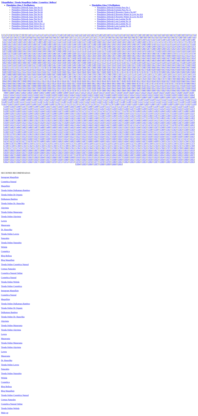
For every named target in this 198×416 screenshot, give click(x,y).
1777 (48, 148)
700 (69, 74)
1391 (36, 120)
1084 (132, 97)
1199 (36, 106)
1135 (46, 102)
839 (178, 81)
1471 (132, 125)
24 (84, 35)
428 (74, 58)
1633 (144, 136)
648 (4, 72)
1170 (58, 104)
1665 (144, 139)
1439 (132, 123)
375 (4, 56)
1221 (168, 106)
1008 (59, 93)
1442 (150, 123)
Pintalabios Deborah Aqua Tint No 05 (27, 14)
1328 (42, 116)
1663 (132, 139)
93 (161, 37)
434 (104, 58)
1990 (174, 162)
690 (19, 74)
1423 (36, 123)
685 (188, 72)
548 (89, 65)
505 (69, 63)
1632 (138, 136)
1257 (192, 109)
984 (123, 90)
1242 (102, 109)
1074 (72, 97)
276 (94, 49)
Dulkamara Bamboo (9, 199)
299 (14, 51)
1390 (30, 120)
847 (24, 83)
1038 (48, 95)
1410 (150, 120)
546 (79, 65)
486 (168, 60)
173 (163, 42)
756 (153, 76)
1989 (168, 162)
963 (19, 90)
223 (24, 46)
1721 (96, 143)
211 (158, 44)
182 (14, 44)
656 (44, 72)
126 (123, 39)
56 (15, 37)
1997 (96, 164)
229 (54, 46)
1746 (54, 146)
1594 (102, 134)
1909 (72, 157)
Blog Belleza (6, 256)
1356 (18, 118)
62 (39, 37)
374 (193, 53)
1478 (174, 125)
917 (178, 86)
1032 (12, 95)
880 (188, 83)
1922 (150, 157)
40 (148, 35)
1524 (66, 129)
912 (153, 86)
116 (74, 39)
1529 (96, 129)
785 (104, 79)
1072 (60, 97)
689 (14, 74)
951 (153, 88)
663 (79, 72)
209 (148, 44)
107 (29, 39)
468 (79, 60)
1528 (90, 129)
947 (133, 88)
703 (84, 74)
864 (108, 83)
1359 (36, 118)
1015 (101, 93)
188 (44, 44)
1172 (69, 104)
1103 (52, 99)
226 (39, 46)
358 (113, 53)
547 (84, 65)
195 (79, 44)
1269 (72, 111)
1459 (60, 125)
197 (89, 44)
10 (29, 35)
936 (79, 88)
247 (143, 46)
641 (163, 69)
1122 (164, 99)
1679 (36, 141)
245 (133, 46)
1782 (78, 148)
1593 (96, 134)
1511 (180, 127)
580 (54, 67)
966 (34, 90)
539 (44, 65)
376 (9, 56)
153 (64, 42)
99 (185, 37)
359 (118, 53)
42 (155, 35)
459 (34, 60)
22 (77, 35)
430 (84, 58)
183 (19, 44)
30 (108, 35)
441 (138, 58)
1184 (140, 104)
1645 (24, 139)
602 (163, 67)
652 (24, 72)
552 (108, 65)
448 (173, 58)
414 (4, 58)
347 (59, 53)
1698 (150, 141)
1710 (30, 143)
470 (89, 60)
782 (89, 79)
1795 (156, 148)
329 (163, 51)
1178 (105, 104)
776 (59, 79)
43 (159, 35)
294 (183, 49)
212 (163, 44)
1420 (18, 123)
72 (78, 37)
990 (153, 90)
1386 (6, 120)
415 (9, 58)
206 (133, 44)
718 (158, 74)
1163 (16, 104)
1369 (96, 118)
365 (148, 53)
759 (168, 76)
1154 (158, 102)
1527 (84, 129)
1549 (24, 132)
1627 (108, 136)
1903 (36, 157)
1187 (158, 104)
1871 (36, 155)
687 (4, 74)
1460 (66, 125)
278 (104, 49)
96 (173, 37)
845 (14, 83)
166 (128, 42)
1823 (132, 150)
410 (178, 56)
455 (14, 60)
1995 (84, 164)
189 (49, 44)
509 (89, 63)
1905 (48, 157)
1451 (12, 125)
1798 (174, 148)
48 (179, 35)
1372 (114, 118)
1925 (168, 157)
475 (113, 60)
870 (138, 83)
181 (9, 44)
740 (74, 76)
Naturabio (5, 238)
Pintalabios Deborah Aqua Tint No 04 (27, 12)
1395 (60, 120)
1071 (54, 97)
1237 (72, 109)
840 (183, 81)
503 (59, 63)
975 (79, 90)
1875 (60, 155)
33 (120, 35)
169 (143, 42)
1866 (6, 155)
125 (118, 39)
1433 (96, 123)
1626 (102, 136)
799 (173, 79)
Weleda (4, 247)
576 (34, 67)
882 (4, 86)
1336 (90, 116)
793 (143, 79)
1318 (174, 113)
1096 (10, 99)
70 (70, 37)
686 (193, 72)
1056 (156, 95)
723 (183, 74)
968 (44, 90)
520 (143, 63)
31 (112, 35)
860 (89, 83)
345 (49, 53)
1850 (102, 153)
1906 (54, 157)
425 (59, 58)
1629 (120, 136)
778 (69, 79)
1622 (78, 136)
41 (151, 35)
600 (153, 67)
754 (143, 76)
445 (158, 58)
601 (158, 67)
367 (158, 53)
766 (9, 79)
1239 (84, 109)
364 (143, 53)
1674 (6, 141)
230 (59, 46)
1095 (4, 99)
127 (128, 39)
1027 (173, 93)
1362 (54, 118)
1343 (132, 116)
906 (123, 86)
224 (29, 46)
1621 (72, 136)
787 (113, 79)
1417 (192, 120)
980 (104, 90)
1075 (78, 97)
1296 (42, 113)
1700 (162, 141)
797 (163, 79)
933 (64, 88)
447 (168, 58)
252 (168, 46)
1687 (84, 141)
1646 (30, 139)
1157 (176, 102)
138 (183, 39)
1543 (180, 129)
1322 (6, 116)
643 (173, 69)
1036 (36, 95)
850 (39, 83)
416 (14, 58)
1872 (42, 155)
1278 (126, 111)
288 (153, 49)
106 (24, 39)
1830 (174, 150)
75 (90, 37)
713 (133, 74)
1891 (156, 155)
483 (153, 60)
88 (141, 37)
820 (84, 81)
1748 (66, 146)
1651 (60, 139)
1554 (54, 132)
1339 (108, 116)
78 (102, 37)
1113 (111, 99)
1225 (192, 106)
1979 (108, 162)
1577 (192, 132)
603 (168, 67)
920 (193, 86)
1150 (135, 102)
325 (143, 51)
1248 (138, 109)
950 (148, 88)
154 (69, 42)
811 (39, 81)
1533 (120, 129)
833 (148, 81)
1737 (192, 143)
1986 (150, 162)
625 (84, 69)
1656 (90, 139)
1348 (162, 116)
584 (74, 67)
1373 (120, 118)
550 (99, 65)
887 (29, 86)
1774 (30, 148)
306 (49, 51)
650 (14, 72)
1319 (180, 113)
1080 (108, 97)
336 (4, 53)
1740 (18, 146)
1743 (36, 146)
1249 (144, 109)
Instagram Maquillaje (10, 177)
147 (34, 42)
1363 (60, 118)
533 (14, 65)
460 (39, 60)
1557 (72, 132)
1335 (84, 116)
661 (69, 72)
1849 (96, 153)
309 (64, 51)
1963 (12, 162)
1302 (78, 113)
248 (148, 46)
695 (44, 74)
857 (74, 83)
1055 (150, 95)
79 (106, 37)
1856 (138, 153)
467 (74, 60)
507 (79, 63)
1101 (40, 99)
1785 (96, 148)
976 (84, 90)
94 (165, 37)
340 (24, 53)
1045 (90, 95)
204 (123, 44)
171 (153, 42)
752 (133, 76)
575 (29, 67)
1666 (150, 139)
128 (133, 39)
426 (64, 58)
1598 (126, 134)
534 (19, 65)
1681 (48, 141)
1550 (30, 132)
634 (128, 69)
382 (39, 56)
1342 (126, 116)
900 (94, 86)
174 (168, 42)
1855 (132, 153)
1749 (72, 146)
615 (34, 69)
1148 (123, 102)
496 (24, 63)
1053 (138, 95)
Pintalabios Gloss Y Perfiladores (20, 5)
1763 (156, 146)
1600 (138, 134)
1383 (180, 118)
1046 (96, 95)
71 (74, 37)
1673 (192, 139)
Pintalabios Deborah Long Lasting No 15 (114, 24)
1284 (162, 111)
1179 (111, 104)
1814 (78, 150)
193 (69, 44)
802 (188, 79)
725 (193, 74)
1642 (6, 139)
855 (64, 83)
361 (128, 53)
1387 (12, 120)
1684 (66, 141)
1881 (96, 155)
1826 (150, 150)
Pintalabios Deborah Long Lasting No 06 (114, 19)
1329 (48, 116)
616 (39, 69)
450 (183, 58)
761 (178, 76)
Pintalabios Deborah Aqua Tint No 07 (27, 19)
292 (173, 49)
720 (168, 74)
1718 (78, 143)
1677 (24, 141)
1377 (144, 118)
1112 (105, 99)
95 (169, 37)
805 (9, 81)
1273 (96, 111)
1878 (78, 155)
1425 (48, 123)
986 (133, 90)
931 (54, 88)
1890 (150, 155)
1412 (162, 120)
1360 (42, 118)
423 (49, 58)
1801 (192, 148)
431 (89, 58)
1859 (156, 153)
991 (158, 90)
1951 (132, 160)
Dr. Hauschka (6, 230)
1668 (162, 139)
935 (74, 88)
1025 (161, 93)
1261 (24, 111)
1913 (96, 157)
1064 (12, 97)
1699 (156, 141)
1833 (192, 150)
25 (88, 35)
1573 (168, 132)
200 (104, 44)
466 (69, 60)
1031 (6, 95)
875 (163, 83)
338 (14, 53)
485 (163, 60)
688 (9, 74)
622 (69, 69)
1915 (108, 157)
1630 (126, 136)
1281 (144, 111)
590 (104, 67)
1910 (78, 157)
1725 (120, 143)
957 (183, 88)
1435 (108, 123)
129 (138, 39)
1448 (186, 123)
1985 (144, 162)
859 (84, 83)
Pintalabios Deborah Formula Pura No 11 (114, 10)
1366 (78, 118)
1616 (42, 136)
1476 (162, 125)
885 (19, 86)
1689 (96, 141)
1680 (42, 141)
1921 (144, 157)
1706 (6, 143)
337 (9, 53)
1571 (156, 132)
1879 (84, 155)
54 (7, 37)
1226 (6, 109)
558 (138, 65)
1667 (156, 139)
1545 (192, 129)
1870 (30, 155)
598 (143, 67)
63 (43, 37)
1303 (84, 113)
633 (123, 69)
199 (99, 44)
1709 (24, 143)
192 (64, 44)
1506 (150, 127)
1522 (54, 129)
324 (138, 51)
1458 (54, 125)
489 (183, 60)
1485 (24, 127)
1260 (18, 111)
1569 (144, 132)
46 (171, 35)
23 (80, 35)
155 (74, 42)
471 (94, 60)
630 (108, 69)
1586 (54, 134)
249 (153, 46)
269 (59, 49)
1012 (83, 93)
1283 (156, 111)
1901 (24, 157)
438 (123, 58)
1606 (174, 134)
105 (19, 39)
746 (104, 76)
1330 (54, 116)
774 (49, 79)
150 (49, 42)
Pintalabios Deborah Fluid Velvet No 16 (28, 28)
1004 (35, 93)
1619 (60, 136)
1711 (36, 143)
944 (118, 88)
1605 (168, 134)
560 (148, 65)
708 (109, 74)
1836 (18, 153)
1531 (108, 129)
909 (138, 86)
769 (24, 79)
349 (69, 53)
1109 (88, 99)
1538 (150, 129)
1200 (42, 106)
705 (94, 74)
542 (59, 65)
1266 (54, 111)
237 (94, 46)
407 (163, 56)
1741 (24, 146)
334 (188, 51)
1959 (180, 160)
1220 (162, 106)
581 (59, 67)
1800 (186, 148)
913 (158, 86)
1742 (30, 146)
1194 (6, 106)
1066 (24, 97)
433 (99, 58)
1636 (162, 136)
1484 (18, 127)
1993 (192, 162)
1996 (90, 164)
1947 (108, 160)
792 (138, 79)
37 (136, 35)
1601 (144, 134)
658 (54, 72)
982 (113, 90)
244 (128, 46)
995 (178, 90)
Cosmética (5, 251)
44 (163, 35)
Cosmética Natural (8, 182)
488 (178, 60)
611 (14, 69)
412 (188, 56)
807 (19, 81)
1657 (96, 139)
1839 (36, 153)
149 (44, 42)
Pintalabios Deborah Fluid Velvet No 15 (28, 26)
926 (29, 88)
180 (4, 44)
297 (4, 51)
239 (104, 46)
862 (99, 83)
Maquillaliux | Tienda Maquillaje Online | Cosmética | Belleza (29, 2)
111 (49, 39)
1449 (192, 123)
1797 (168, 148)
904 (113, 86)
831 (138, 81)
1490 (54, 127)
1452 (18, 125)
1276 (114, 111)
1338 (102, 116)
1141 (81, 102)
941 (104, 88)
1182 (129, 104)
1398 (78, 120)
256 (188, 46)
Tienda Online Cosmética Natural (15, 264)
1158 (182, 102)
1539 (156, 129)
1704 (186, 141)
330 (168, 51)
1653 (72, 139)
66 (55, 37)
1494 (78, 127)
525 (168, 63)
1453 (24, 125)
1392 (42, 120)
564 (168, 65)
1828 (162, 150)
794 (148, 79)
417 (19, 58)
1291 (12, 113)
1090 (168, 97)
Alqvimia (5, 208)
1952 (138, 160)
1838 (30, 153)
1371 (108, 118)
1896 (186, 155)
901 (99, 86)
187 (39, 44)
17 (57, 35)
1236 (66, 109)
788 (118, 79)
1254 (174, 109)
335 (193, 51)
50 (187, 35)
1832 (186, 150)
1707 (12, 143)
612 (19, 69)
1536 (138, 129)
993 (168, 90)
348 (64, 53)
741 (79, 76)
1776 (42, 148)
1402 (102, 120)
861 (94, 83)
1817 (96, 150)
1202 (54, 106)
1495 (84, 127)
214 (173, 44)
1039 (54, 95)
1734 (174, 143)
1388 (18, 120)
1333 (72, 116)
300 (19, 51)
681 (168, 72)
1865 (192, 153)
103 (9, 39)
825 (108, 81)
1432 (90, 123)
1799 (180, 148)
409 (173, 56)
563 (163, 65)
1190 (176, 104)
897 (79, 86)
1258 (6, 111)
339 (19, 53)
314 (89, 51)
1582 (30, 134)
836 (163, 81)
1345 (144, 116)
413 (193, 56)
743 (89, 76)
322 (128, 51)
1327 (36, 116)
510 (94, 63)
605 (178, 67)
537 (34, 65)
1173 (75, 104)
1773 (24, 148)
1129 (10, 102)
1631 (132, 136)
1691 (108, 141)
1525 (72, 129)
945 (123, 88)
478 (128, 60)
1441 (144, 123)
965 (29, 90)
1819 (108, 150)
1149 (129, 102)
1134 (40, 102)
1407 (132, 120)
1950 (126, 160)
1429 (72, 123)
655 (39, 72)
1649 (48, 139)
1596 (114, 134)
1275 (108, 111)
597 (138, 67)
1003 (30, 93)
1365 (72, 118)
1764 (162, 146)
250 (158, 46)
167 (133, 42)
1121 (158, 99)
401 (133, 56)
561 (153, 65)
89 (145, 37)
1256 (186, 109)
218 (193, 44)
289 (158, 49)
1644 (18, 139)
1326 (30, 116)
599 (148, 67)
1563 (108, 132)
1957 (168, 160)
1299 (60, 113)
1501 (120, 127)
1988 (162, 162)
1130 (16, 102)
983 (118, 90)
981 (108, 90)
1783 (84, 148)
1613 (24, 136)
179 (193, 42)
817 (69, 81)
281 (118, 49)
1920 (138, 157)
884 (14, 86)
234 (79, 46)
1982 (126, 162)
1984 (138, 162)
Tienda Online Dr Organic (12, 195)
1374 (126, 118)
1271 (84, 111)
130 (143, 39)
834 (153, 81)
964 (24, 90)
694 (39, 74)
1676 (18, 141)
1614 (30, 136)
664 (84, 72)
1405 (120, 120)
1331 (60, 116)
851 (44, 83)
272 (74, 49)
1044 (84, 95)
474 (108, 60)
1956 (162, 160)
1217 (144, 106)
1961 (192, 160)
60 (31, 37)
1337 (96, 116)
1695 (132, 141)
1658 (102, 139)
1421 (24, 123)
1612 (18, 136)
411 (183, 56)
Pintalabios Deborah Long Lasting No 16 (114, 26)
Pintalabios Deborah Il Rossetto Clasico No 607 (116, 12)
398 (118, 56)
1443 (156, 123)
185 (29, 44)
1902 (30, 157)
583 (69, 67)
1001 (17, 93)
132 (153, 39)
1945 (96, 160)
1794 (150, 148)
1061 (186, 95)
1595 (108, 134)
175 (173, 42)
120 (93, 39)
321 (123, 51)
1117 (135, 99)
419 (29, 58)
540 (49, 65)
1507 (156, 127)
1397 (72, 120)
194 (74, 44)
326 (148, 51)
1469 (120, 125)
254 (178, 46)
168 (138, 42)
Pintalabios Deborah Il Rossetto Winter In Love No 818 (120, 17)
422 (44, 58)
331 (173, 51)
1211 (108, 106)
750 (123, 76)
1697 (144, 141)
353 (89, 53)
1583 (36, 134)
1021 (137, 93)
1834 (6, 153)
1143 (93, 102)
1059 (174, 95)
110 (44, 39)
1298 (54, 113)
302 (29, 51)
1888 (138, 155)
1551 (36, 132)
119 (88, 39)
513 (108, 63)
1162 (10, 104)
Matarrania (5, 225)
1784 (90, 148)
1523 (60, 129)
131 (148, 39)
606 (183, 67)
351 (79, 53)
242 (118, 46)
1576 (186, 132)
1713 (48, 143)
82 (118, 37)
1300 (66, 113)
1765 (168, 146)
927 (34, 88)
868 (128, 83)
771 (34, 79)
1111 (99, 99)
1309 (120, 113)
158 (89, 42)
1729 (144, 143)
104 (14, 39)
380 (29, 56)
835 (158, 81)
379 (24, 56)
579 (49, 67)
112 (54, 39)
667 (99, 72)
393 (94, 56)
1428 (66, 123)
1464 (90, 125)
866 (118, 83)
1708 (18, 143)
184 (24, 44)
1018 (119, 93)
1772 (18, 148)
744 (94, 76)
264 (34, 49)
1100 (34, 99)
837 (168, 81)
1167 (40, 104)
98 (181, 37)
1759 (132, 146)
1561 (96, 132)
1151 (140, 102)
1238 (78, 109)
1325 (24, 116)
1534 (126, 129)
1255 (180, 109)
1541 (168, 129)
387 (64, 56)
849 (34, 83)
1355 (12, 118)
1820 (114, 150)
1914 (102, 157)
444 (153, 58)
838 (173, 81)
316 (99, 51)
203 (118, 44)
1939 (60, 160)
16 (53, 35)
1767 (180, 146)
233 (74, 46)
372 (183, 53)
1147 (117, 102)
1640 (186, 136)
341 (29, 53)
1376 (138, 118)
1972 (66, 162)
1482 (6, 127)
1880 (90, 155)
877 (173, 83)
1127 (194, 99)
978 (94, 90)
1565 (120, 132)
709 (113, 74)
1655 (84, 139)
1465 (96, 125)
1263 (36, 111)
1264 (42, 111)
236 (89, 46)
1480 (186, 125)
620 (59, 69)
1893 (168, 155)
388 (69, 56)
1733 (168, 143)
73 (82, 37)
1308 (114, 113)
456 (19, 60)
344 (44, 53)
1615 (36, 136)
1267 (60, 111)
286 (143, 49)
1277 (120, 111)
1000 (12, 93)
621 (64, 69)
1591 (84, 134)
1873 (48, 155)
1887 (132, 155)
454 (9, 60)
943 (113, 88)
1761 (144, 146)
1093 (186, 97)
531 (4, 65)
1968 (42, 162)
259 (9, 49)
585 (79, 67)
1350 (174, 116)
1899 (12, 157)
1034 (24, 95)
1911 (84, 157)
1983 (132, 162)
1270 (78, 111)
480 (138, 60)
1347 (156, 116)
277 (99, 49)
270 (64, 49)
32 (116, 35)
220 (9, 46)
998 (193, 90)
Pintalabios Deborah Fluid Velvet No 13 (28, 24)
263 (29, 49)
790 (128, 79)
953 (163, 88)
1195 (12, 106)
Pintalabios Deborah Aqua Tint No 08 (27, 21)
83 (122, 37)
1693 (120, 141)
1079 (102, 97)
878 (178, 83)
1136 (52, 102)
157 (84, 42)
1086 (144, 97)
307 (54, 51)
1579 (12, 134)
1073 (66, 97)
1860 (162, 153)
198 (94, 44)
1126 (188, 99)
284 (133, 49)
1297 (48, 113)
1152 (146, 102)
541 (54, 65)
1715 (60, 143)
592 (113, 67)
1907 (60, 157)
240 (108, 46)
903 (109, 86)
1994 (78, 164)
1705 (192, 141)
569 (193, 65)
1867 (12, 155)
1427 (60, 123)
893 (59, 86)
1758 (126, 146)
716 (148, 74)
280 (113, 49)
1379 (156, 118)
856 (69, 83)
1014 (95, 93)
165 (123, 42)
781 (84, 79)
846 (19, 83)
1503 (132, 127)
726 (4, 76)
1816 (90, 150)
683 (178, 72)
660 (64, 72)
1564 (114, 132)
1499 (108, 127)
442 (143, 58)
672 (123, 72)
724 (188, 74)
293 (178, 49)
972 (64, 90)
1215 (132, 106)
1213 (120, 106)
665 (89, 72)
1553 (48, 132)
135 (168, 39)
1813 (72, 150)
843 (4, 83)
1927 (180, 157)
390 (79, 56)
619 (54, 69)
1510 (174, 127)
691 (24, 74)
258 (4, 49)
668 (104, 72)
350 (74, 53)
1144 (99, 102)
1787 (108, 148)
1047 (102, 95)
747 (108, 76)
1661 (120, 139)
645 (183, 69)
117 (78, 39)
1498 (102, 127)
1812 (66, 150)
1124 (176, 99)
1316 (162, 113)
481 (143, 60)
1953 (144, 160)
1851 (108, 153)
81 (114, 37)
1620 (66, 136)
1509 (168, 127)
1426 (54, 123)
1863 (180, 153)
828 (123, 81)
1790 (126, 148)
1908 (66, 157)
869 (133, 83)
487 (173, 60)
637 (143, 69)
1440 (138, 123)
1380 (162, 118)
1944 (90, 160)
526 (173, 63)
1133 (34, 102)
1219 (156, 106)
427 (69, 58)
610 (9, 69)
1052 (132, 95)
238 (99, 46)
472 (99, 60)
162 (108, 42)
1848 (90, 153)
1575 (180, 132)
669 (108, 72)
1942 (78, 160)
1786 (102, 148)
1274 (102, 111)
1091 (174, 97)
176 (178, 42)
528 (183, 63)
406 (158, 56)
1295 (36, 113)
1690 (102, 141)
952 (158, 88)
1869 (24, 155)
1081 (114, 97)
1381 (168, 118)
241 (113, 46)
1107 (76, 99)
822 (94, 81)
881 (193, 83)
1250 (150, 109)
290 (163, 49)
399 (123, 56)
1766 (174, 146)
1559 (84, 132)
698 (59, 74)
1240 (90, 109)
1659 (108, 139)
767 (14, 79)
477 (123, 60)
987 (138, 90)
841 (188, 81)
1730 (150, 143)
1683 (60, 141)
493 (9, 63)
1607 (180, 134)
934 (69, 88)
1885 (120, 155)
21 (73, 35)
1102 (46, 99)
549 (94, 65)
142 (9, 42)
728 (14, 76)
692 (29, 74)
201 (109, 44)
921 (4, 88)
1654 (78, 139)
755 (148, 76)
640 (158, 69)
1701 (168, 141)
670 (113, 72)
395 (104, 56)
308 (59, 51)
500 (44, 63)
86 (133, 37)
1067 (30, 97)
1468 (114, 125)
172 (158, 42)
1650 (54, 139)
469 (84, 60)
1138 (63, 102)
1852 (114, 153)
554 (118, 65)
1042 (72, 95)
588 (94, 67)
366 (153, 53)
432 (94, 58)
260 (14, 49)
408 (168, 56)
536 (29, 65)
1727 (132, 143)
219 (4, 46)
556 (128, 65)
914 (163, 86)
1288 (186, 111)
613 (24, 69)
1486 (30, 127)
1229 (24, 109)
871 (143, 83)
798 (168, 79)
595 (128, 67)
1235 (60, 109)
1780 (66, 148)
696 (49, 74)
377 (14, 56)
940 (99, 88)
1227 (12, 109)
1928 (186, 157)
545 (74, 65)
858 (79, 83)
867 (123, 83)
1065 (18, 97)
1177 (99, 104)
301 (24, 51)
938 (89, 88)
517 (128, 63)
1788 (114, 148)
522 (153, 63)
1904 (42, 157)
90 (149, 37)
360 (123, 53)
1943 (84, 160)
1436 (114, 123)
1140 (75, 102)
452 (193, 58)
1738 (6, 146)
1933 (24, 160)
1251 (156, 109)
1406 (126, 120)
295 (188, 49)
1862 (174, 153)
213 (168, 44)
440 (133, 58)
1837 (24, 153)
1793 (144, 148)
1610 (6, 136)
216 (183, 44)
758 (163, 76)
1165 (28, 104)
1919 (132, 157)
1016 (107, 93)
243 (123, 46)
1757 (120, 146)
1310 (126, 113)
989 (148, 90)
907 (128, 86)
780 (79, 79)
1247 (132, 109)
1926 (174, 157)
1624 (90, 136)
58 (23, 37)
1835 (12, 153)
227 (44, 46)
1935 (36, 160)
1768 (186, 146)
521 (148, 63)
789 (123, 79)
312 (79, 51)
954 (168, 88)
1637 (168, 136)
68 (62, 37)
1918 (126, 157)
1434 (102, 123)
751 (128, 76)
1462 (78, 125)
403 (143, 56)
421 (39, 58)
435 (108, 58)
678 (153, 72)
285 (138, 49)
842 (193, 81)
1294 (30, 113)
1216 (138, 106)
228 (49, 46)
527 (178, 63)
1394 (54, 120)
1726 (126, 143)
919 (188, 86)
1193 (194, 104)
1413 (168, 120)
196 (84, 44)
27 (96, 35)
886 (24, 86)
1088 (156, 97)
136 (173, 39)
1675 (12, 141)
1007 (53, 93)
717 (153, 74)
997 (188, 90)
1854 (126, 153)
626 (89, 69)
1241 (96, 109)
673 (128, 72)
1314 (150, 113)
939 (94, 88)
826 (113, 81)
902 (104, 86)
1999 (108, 164)
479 (133, 60)
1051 (126, 95)
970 (54, 90)
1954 (150, 160)
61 (35, 37)
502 (54, 63)
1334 (78, 116)
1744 (42, 146)
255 (183, 46)
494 (14, 63)
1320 (186, 113)
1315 (156, 113)
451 (188, 58)
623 (74, 69)
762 (183, 76)
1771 (12, 148)
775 (54, 79)
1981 (120, 162)
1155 (164, 102)
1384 (186, 118)
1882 (102, 155)
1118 (140, 99)
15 (49, 35)
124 (113, 39)
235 (84, 46)
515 (118, 63)
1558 (78, 132)
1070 (48, 97)
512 (103, 63)
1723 (108, 143)
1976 (90, 162)
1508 (162, 127)
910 (143, 86)
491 (193, 60)
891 (49, 86)
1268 (66, 111)
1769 (192, 146)
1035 (30, 95)
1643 (12, 139)
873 (153, 83)
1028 (179, 93)
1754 (102, 146)
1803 (12, 150)
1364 (66, 118)
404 (148, 56)
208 (143, 44)
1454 (30, 125)
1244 (114, 109)
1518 (30, 129)
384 (49, 56)
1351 (180, 116)
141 (4, 42)
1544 (186, 129)
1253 (168, 109)
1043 (78, 95)
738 (64, 76)
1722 (102, 143)
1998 (102, 164)
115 (69, 39)
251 (163, 46)
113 (59, 39)
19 (65, 35)
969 (49, 90)
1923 (156, 157)
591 (108, 67)
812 (44, 81)
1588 (66, 134)
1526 (78, 129)
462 (49, 60)
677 (148, 72)
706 (99, 74)
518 (133, 63)
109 (39, 39)
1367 (84, 118)
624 (79, 69)
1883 (108, 155)
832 (143, 81)
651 (19, 72)
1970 (54, 162)
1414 (174, 120)
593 (118, 67)
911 (148, 86)
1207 (84, 106)
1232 (42, 109)
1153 (152, 102)
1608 (186, 134)
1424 (42, 123)
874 (158, 83)
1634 (150, 136)
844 (9, 83)
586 (84, 67)
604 (173, 67)
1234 (54, 109)
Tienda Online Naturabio (11, 243)
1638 (174, 136)
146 (29, 42)
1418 (6, 123)
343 (39, 53)
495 (19, 63)
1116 (129, 99)
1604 (162, 134)
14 (45, 35)
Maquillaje (5, 186)
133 (158, 39)
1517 (24, 129)
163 (113, 42)
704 (89, 74)
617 (44, 69)
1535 (132, 129)
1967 (36, 162)
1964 (18, 162)
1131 (22, 102)
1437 (120, 123)
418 (24, 58)
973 (69, 90)
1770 (6, 148)
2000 (114, 164)
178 (188, 42)
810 (34, 81)
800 (178, 79)
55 (11, 37)
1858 (150, 153)
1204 (66, 106)
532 (9, 65)
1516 (18, 129)
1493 (72, 127)
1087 (150, 97)
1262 (30, 111)
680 (163, 72)
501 (49, 63)
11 (33, 35)
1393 (48, 120)
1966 (30, 162)
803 (193, 79)
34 (124, 35)
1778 (54, 148)
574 (24, 67)
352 (84, 53)
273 (79, 49)
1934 (30, 160)
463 (54, 60)
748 (113, 76)
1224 (186, 106)
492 (4, 63)
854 (59, 83)
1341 (120, 116)
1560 (90, 132)
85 (129, 37)
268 (54, 49)
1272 (90, 111)
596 (133, 67)
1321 (192, 113)
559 (143, 65)
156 (79, 42)
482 (148, 60)
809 (29, 81)
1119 (146, 99)
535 (24, 65)
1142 (87, 102)
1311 (132, 113)
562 (158, 65)
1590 (78, 134)
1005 (41, 93)
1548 (18, 132)
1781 (72, 148)
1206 (78, 106)
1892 (162, 155)
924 (19, 88)
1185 (146, 104)
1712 (42, 143)
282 (123, 49)
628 (99, 69)
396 (109, 56)
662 (74, 72)
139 (188, 39)
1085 (138, 97)
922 (9, 88)
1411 (156, 120)
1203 (60, 106)
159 (94, 42)
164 (118, 42)
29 (104, 35)
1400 (90, 120)
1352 (186, 116)
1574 (174, 132)
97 (177, 37)
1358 (30, 118)
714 (138, 74)
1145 (105, 102)
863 (104, 83)
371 (178, 53)
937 (84, 88)
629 (103, 69)
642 (168, 69)
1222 (174, 106)
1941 (72, 160)
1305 (96, 113)
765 (4, 79)
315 (94, 51)
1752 (90, 146)
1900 (18, 157)
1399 (84, 120)
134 (163, 39)
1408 (138, 120)
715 (143, 74)
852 (49, 83)
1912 (90, 157)
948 (138, 88)
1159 (188, 102)
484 (158, 60)
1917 (120, 157)
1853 (120, 153)
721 (173, 74)
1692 (114, 141)
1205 (72, 106)
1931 (12, 160)
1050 (120, 95)
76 (94, 37)
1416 (186, 120)
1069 (42, 97)
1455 (36, 125)
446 (163, 58)
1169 (52, 104)
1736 (186, 143)
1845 (72, 153)
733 (39, 76)
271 (69, 49)
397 (113, 56)
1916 (114, 157)
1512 (186, 127)
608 (193, 67)
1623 (84, 136)
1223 (180, 106)
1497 (96, 127)
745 (99, 76)
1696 (138, 141)
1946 (102, 160)
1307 (108, 113)
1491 (60, 127)
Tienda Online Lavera (10, 234)
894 (64, 86)
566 (178, 65)
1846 (78, 153)
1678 (30, 141)
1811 (60, 150)
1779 (60, 148)
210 (153, 44)
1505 (144, 127)
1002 (23, 93)
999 (6, 93)
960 (4, 90)
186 (34, 44)
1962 (6, 162)
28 (100, 35)
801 (183, 79)
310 (69, 51)
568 (188, 65)
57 (19, 37)
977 (89, 90)
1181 (123, 104)
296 (193, 49)
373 (188, 53)
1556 (66, 132)
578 (44, 67)
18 (61, 35)
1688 (90, 141)
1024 (155, 93)
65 (51, 37)
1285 (168, 111)
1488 (42, 127)
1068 (36, 97)
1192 (188, 104)
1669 (168, 139)
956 (178, 88)
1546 (6, 132)
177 (183, 42)
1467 (108, 125)
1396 (66, 120)
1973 (72, 162)
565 (173, 65)
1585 (48, 134)
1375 (132, 118)
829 (128, 81)
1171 (63, 104)
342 (34, 53)
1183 (135, 104)
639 (153, 69)
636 (138, 69)
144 (19, 42)
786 (108, 79)
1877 (72, 155)
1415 (180, 120)
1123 (170, 99)
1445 (168, 123)
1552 (42, 132)
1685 (72, 141)
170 (148, 42)
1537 (144, 129)
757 (158, 76)
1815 (84, 150)
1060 (180, 95)
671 (118, 72)
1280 (138, 111)
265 (39, 49)
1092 (180, 97)
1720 (90, 143)
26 (92, 35)
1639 (180, 136)
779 (74, 79)
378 (19, 56)
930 (49, 88)
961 (9, 90)
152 (59, 42)
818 (74, 81)
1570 (150, 132)
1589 (72, 134)
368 (163, 53)
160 (99, 42)
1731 (156, 143)
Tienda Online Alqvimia (11, 216)
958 (188, 88)
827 (118, 81)
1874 (54, 155)
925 (24, 88)
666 (94, 72)
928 (39, 88)
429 (79, 58)
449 (178, 58)
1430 (78, 123)
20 (69, 35)
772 (39, 79)
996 (183, 90)
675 (138, 72)
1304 (90, 113)
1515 (12, 129)
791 (133, 79)
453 (4, 60)
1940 (66, 160)
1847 (84, 153)
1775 (36, 148)
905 (118, 86)
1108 (82, 99)
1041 (66, 95)
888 (34, 86)
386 (59, 56)
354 (94, 53)
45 (167, 35)
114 (64, 39)
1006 (48, 93)
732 (34, 76)
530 (193, 63)
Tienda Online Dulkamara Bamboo (15, 190)
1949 (120, 160)
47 (175, 35)
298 (9, 51)
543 (64, 65)
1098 (22, 99)
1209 (96, 106)
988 (143, 90)
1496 (90, 127)
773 (44, 79)
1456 (42, 125)
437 (118, 58)
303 (34, 51)
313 (84, 51)
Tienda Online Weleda (10, 282)
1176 (93, 104)
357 (108, 53)
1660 (114, 139)
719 (163, 74)
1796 (162, 148)
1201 (48, 106)
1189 (170, 104)
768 (19, 79)
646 (188, 69)
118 (83, 39)
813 (49, 81)
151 (54, 42)
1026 (167, 93)
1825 (144, 150)
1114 (117, 99)
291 (168, 49)
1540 (162, 129)
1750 (78, 146)
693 (34, 74)
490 (188, 60)
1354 (6, 118)
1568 (138, 132)
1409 (144, 120)
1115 (123, 99)
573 (19, 67)
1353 (192, 116)
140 (193, 39)
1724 (114, 143)
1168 (46, 104)
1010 (71, 93)
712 (128, 74)
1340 (114, 116)
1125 (182, 99)
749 (118, 76)
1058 (168, 95)
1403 (108, 120)
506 (74, 63)
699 (64, 74)
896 (74, 86)
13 (41, 35)
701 (74, 74)
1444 (162, 123)
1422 (30, 123)
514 (113, 63)
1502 (126, 127)
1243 (108, 109)
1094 (192, 97)
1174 (81, 104)
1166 (34, 104)
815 (59, 81)
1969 (48, 162)
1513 (192, 127)
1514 (6, 129)
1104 (58, 99)
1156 (170, 102)
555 (123, 65)
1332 (66, 116)
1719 (84, 143)
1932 (18, 160)
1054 (144, 95)
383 (44, 56)
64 (47, 37)
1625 (96, 136)
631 (113, 69)
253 (173, 46)
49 (183, 35)
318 (108, 51)
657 (49, 72)
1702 (174, 141)
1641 (192, 136)
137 (178, 39)
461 (44, 60)
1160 (194, 102)
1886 (126, 155)
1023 (149, 93)
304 (39, 51)
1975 (84, 162)
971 (59, 90)
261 (19, 49)
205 (128, 44)
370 (173, 53)
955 (173, 88)
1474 (150, 125)
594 (123, 67)
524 (163, 63)
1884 (114, 155)
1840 (42, 153)
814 (54, 81)
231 (64, 46)
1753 (96, 146)
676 (143, 72)
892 (54, 86)
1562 (102, 132)
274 (84, 49)
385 (54, 56)
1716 (66, 143)
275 (89, 49)
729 (19, 76)
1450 (6, 125)
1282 (150, 111)
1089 (162, 97)
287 (148, 49)
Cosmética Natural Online (11, 273)
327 (153, 51)
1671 (180, 139)
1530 (102, 129)
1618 (54, 136)
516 (123, 63)
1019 (125, 93)
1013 (89, 93)
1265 (48, 111)
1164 (22, 104)
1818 (102, 150)
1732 (162, 143)
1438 (126, 123)
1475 (156, 125)
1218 (150, 106)
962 (14, 90)
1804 (18, 150)
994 (173, 90)
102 (5, 39)
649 (9, 72)
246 (138, 46)
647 (193, 69)
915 (168, 86)
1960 (186, 160)
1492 (66, 127)
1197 (24, 106)
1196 (18, 106)
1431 (84, 123)
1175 (87, 104)
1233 (48, 109)
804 (4, 81)
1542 (174, 129)
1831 (180, 150)
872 (148, 83)
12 (37, 35)
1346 (150, 116)
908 (133, 86)
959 (193, 88)
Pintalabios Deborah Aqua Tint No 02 (27, 7)
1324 (18, 116)
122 (103, 39)
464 (59, 60)
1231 (36, 109)
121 (98, 39)
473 (104, 60)
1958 (174, 160)
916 (173, 86)
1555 (60, 132)
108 (34, 39)
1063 (6, 97)
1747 (60, 146)
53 (3, 37)
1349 (168, 116)
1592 (90, 134)
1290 (6, 113)
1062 (192, 95)
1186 (152, 104)
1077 (90, 97)
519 (138, 63)
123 (108, 39)
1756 (114, 146)
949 (143, 88)
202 (113, 44)
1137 (58, 102)
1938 (54, 160)
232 (69, 46)
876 (168, 83)
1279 (132, 111)
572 (14, 67)
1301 (72, 113)
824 (103, 81)
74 (86, 37)
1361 (48, 118)
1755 (108, 146)
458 (29, 60)
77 (98, 37)
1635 (156, 136)
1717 (72, 143)
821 (89, 81)
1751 (84, 146)
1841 (48, 153)
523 (158, 63)
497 (29, 63)
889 (39, 86)
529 (188, 63)
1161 (4, 104)
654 (34, 72)
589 (99, 67)
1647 (36, 139)
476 (118, 60)
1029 (185, 93)
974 (74, 90)
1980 (114, 162)
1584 (42, 134)
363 (138, 53)
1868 (18, 155)
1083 (126, 97)
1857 (144, 153)
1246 (126, 109)
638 (148, 69)
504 (64, 63)
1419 (12, 123)
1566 (126, 132)
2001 (120, 164)
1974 (78, 162)
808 (24, 81)
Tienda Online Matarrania (11, 212)
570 (4, 67)
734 (44, 76)
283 (128, 49)
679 (158, 72)
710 (118, 74)
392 (89, 56)
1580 (18, 134)
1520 (42, 129)
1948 (114, 160)
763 (188, 76)
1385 (192, 118)
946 (128, 88)
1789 (120, 148)
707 (104, 74)
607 (188, 67)
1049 (114, 95)
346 (54, 53)
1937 (48, 160)
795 (153, 79)
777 (64, 79)
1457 (48, 125)
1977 (96, 162)
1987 (156, 162)
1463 (84, 125)
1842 (54, 153)
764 (193, 76)
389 (74, 56)
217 (188, 44)
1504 (138, 127)
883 (9, 86)
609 (4, 69)
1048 (108, 95)
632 (118, 69)
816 (64, 81)
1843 (60, 153)
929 (44, 88)
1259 (12, 111)
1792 (138, 148)
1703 (180, 141)
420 (34, 58)
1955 (156, 160)
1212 (114, 106)
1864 (186, 153)
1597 (120, 134)
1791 (132, 148)
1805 (24, 150)
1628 (114, 136)
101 (194, 37)
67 (58, 37)
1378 (150, 118)
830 (133, 81)
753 (138, 76)
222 (19, 46)
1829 (168, 150)
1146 (111, 102)
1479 (180, 125)
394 (99, 56)
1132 (28, 102)
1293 (24, 113)
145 (24, 42)
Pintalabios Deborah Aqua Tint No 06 (27, 17)
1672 (186, 139)
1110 (94, 99)
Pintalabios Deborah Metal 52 (109, 28)
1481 (192, 125)
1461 (72, 125)
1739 (12, 146)
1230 (30, 109)
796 (158, 79)
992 (163, 90)
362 (133, 53)
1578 (6, 134)
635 (133, 69)
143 (14, 42)
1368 (90, 118)
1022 (143, 93)
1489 (48, 127)
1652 (66, 139)
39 (144, 35)
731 (29, 76)
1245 (120, 109)
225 (34, 46)
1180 (117, 104)
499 (39, 63)
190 (54, 44)
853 (54, 83)
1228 (18, 109)
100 (189, 37)
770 (29, 79)
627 (94, 69)
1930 (6, 160)
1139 (69, 102)
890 (44, 86)
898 (84, 86)
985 (128, 90)
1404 (114, 120)
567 (183, 65)
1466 (102, 125)
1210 (102, 106)
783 (94, 79)
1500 (114, 127)
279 (108, 49)
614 (29, 69)
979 (99, 90)
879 (183, 83)
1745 (48, 146)
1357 (24, 118)
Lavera (4, 221)
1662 (126, 139)
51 (191, 35)
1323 (12, 116)
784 (99, 79)
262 (24, 49)
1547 (12, 132)
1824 (138, 150)
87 (137, 37)
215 (178, 44)
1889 (144, 155)
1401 (96, 120)
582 (64, 67)
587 (89, 67)
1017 (113, 93)
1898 (6, 157)
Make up (4, 413)
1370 (102, 118)
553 (113, 65)
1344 (138, 116)
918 (183, 86)
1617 (48, 136)
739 (69, 76)
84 (126, 37)
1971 (60, 162)
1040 (60, 95)
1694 (126, 141)
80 (110, 37)
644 (178, 69)
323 (133, 51)
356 (104, 53)
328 (158, 51)
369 (168, 53)
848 (29, 83)
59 (27, 37)
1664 (138, 139)
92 (157, 37)
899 (89, 86)
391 (84, 56)
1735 (180, 143)
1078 (96, 97)
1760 (138, 146)
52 (195, 35)
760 (173, 76)
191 (59, 44)
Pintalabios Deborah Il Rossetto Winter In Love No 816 (120, 14)
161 (104, 42)
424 (54, 58)
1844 (66, 153)
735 (49, 76)
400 (128, 56)
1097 (16, 99)
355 (99, 53)
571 (9, 67)
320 (118, 51)
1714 (54, 143)
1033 (18, 95)
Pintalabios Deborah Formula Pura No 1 (113, 7)
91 (153, 37)
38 (140, 35)
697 (54, 74)
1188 (164, 104)
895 (69, 86)
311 (74, 51)
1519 (36, 129)
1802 (6, 150)
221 (14, 46)
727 (9, 76)
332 (178, 51)
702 (79, 74)
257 (193, 46)
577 (39, 67)
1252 (162, 109)
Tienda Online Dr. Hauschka (13, 203)
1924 (162, 157)
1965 (24, 162)
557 (133, 65)
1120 (152, 99)
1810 (54, 150)
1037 (42, 95)
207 (138, 44)
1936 (42, 160)
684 (183, 72)
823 (99, 81)
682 (173, 72)
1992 (186, 162)
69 (66, 37)
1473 (144, 125)
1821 (120, 150)
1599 (132, 134)
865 (113, 83)
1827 (156, 150)
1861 (168, 153)
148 (39, 42)
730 (24, 76)
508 (84, 63)
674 (133, 72)
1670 (174, 139)
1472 (138, 125)
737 (59, 76)
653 (29, 72)
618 (49, 69)
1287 (180, 111)
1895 (180, 155)
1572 (162, 132)
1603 (156, 134)
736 (54, 76)
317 (103, 51)
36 (132, 35)
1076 (84, 97)
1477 (168, 125)
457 (24, 60)
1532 (114, 129)
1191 (182, 104)
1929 (192, 157)
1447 (180, 123)
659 (59, 72)
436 (113, 58)
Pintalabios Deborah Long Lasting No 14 (114, 21)
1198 (30, 106)
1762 (150, 146)
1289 (192, 111)
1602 (150, 134)
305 (44, 51)
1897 (192, 155)
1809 (48, 150)
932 (59, 88)
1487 (36, 127)
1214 (126, 106)
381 (34, 56)
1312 (138, 113)
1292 (18, 113)
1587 (60, 134)
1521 (48, 129)
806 (14, 81)
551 (104, 65)
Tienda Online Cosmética (11, 286)
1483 (12, 127)
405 (153, 56)
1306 (102, 113)
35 (128, 35)
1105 (64, 99)
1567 (132, 132)
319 (113, 51)
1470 (126, 125)
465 (64, 60)
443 (148, 58)
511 (98, 63)
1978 (102, 162)
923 (14, 88)
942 (108, 88)
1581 (24, 134)
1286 (174, 111)
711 (123, 74)
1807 (36, 150)
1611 (12, 136)
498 (34, 63)
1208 (90, 106)
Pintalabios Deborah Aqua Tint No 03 (27, 10)
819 (79, 81)
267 (49, 49)
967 (39, 90)
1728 (138, 143)
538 (39, 65)
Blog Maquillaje (7, 260)
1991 (180, 162)
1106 (70, 99)
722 (178, 74)
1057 (162, 95)
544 (69, 65)
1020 (131, 93)
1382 (174, 118)
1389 (24, 120)
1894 (174, 155)
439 (128, 58)
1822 (126, 150)
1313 (144, 113)
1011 (77, 93)
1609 (192, 134)
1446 (174, 123)
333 (183, 51)
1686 (78, 141)
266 (44, 49)
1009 (66, 93)
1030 (191, 93)
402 (138, 56)
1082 (120, 97)
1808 (42, 150)
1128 (4, 102)
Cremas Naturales (8, 269)
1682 (54, 141)
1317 (168, 113)
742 (84, 76)
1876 (66, 155)
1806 (30, 150)
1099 (28, 99)
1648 (42, 139)
